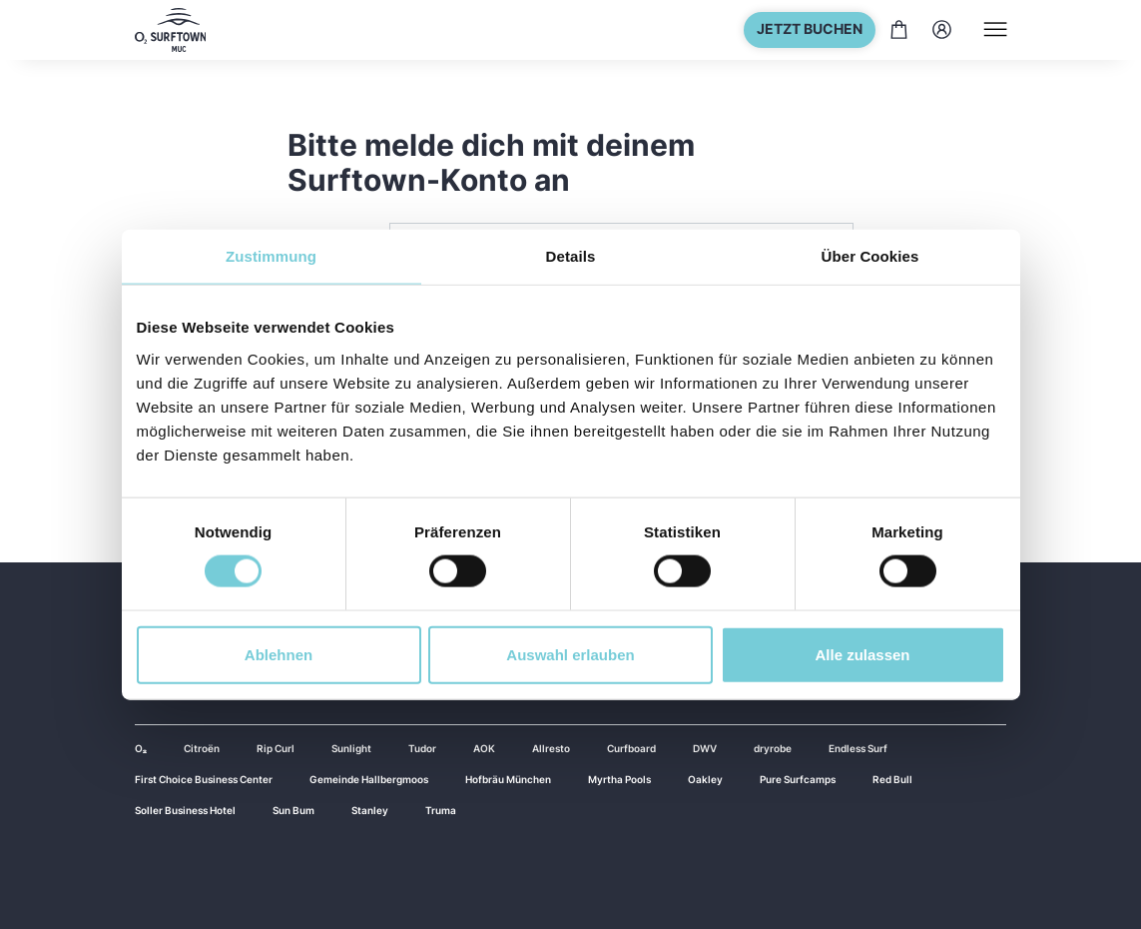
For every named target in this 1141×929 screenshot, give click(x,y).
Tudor (422, 748)
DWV (705, 748)
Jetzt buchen (809, 29)
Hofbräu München (508, 779)
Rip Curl (275, 748)
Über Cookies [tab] (870, 256)
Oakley (705, 779)
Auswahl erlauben (570, 653)
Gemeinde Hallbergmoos (368, 779)
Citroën (202, 748)
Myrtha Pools (619, 779)
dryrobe (773, 748)
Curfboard (631, 748)
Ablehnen (278, 653)
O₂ (141, 748)
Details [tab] (571, 256)
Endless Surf (858, 748)
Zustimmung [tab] (271, 256)
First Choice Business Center (204, 779)
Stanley (369, 810)
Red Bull (892, 779)
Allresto (551, 748)
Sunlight (351, 748)
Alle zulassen (862, 653)
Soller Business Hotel (185, 810)
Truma (440, 810)
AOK (484, 748)
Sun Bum (293, 810)
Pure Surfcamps (798, 779)
